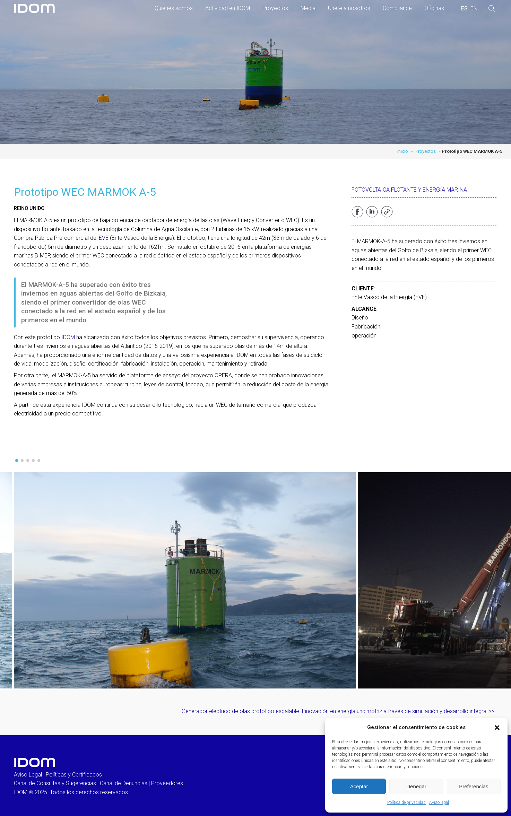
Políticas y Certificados (74, 774)
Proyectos (275, 8)
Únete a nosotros (349, 8)
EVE (104, 238)
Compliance (397, 8)
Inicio (402, 151)
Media (308, 8)
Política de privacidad (406, 802)
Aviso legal (439, 802)
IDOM (68, 337)
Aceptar (359, 786)
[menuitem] (464, 8)
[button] (497, 727)
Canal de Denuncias (123, 783)
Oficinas (434, 8)
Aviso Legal (28, 774)
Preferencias (473, 786)
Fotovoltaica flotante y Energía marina (409, 189)
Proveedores (167, 783)
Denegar (416, 786)
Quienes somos (174, 8)
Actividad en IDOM (227, 8)
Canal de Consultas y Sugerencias (55, 783)
